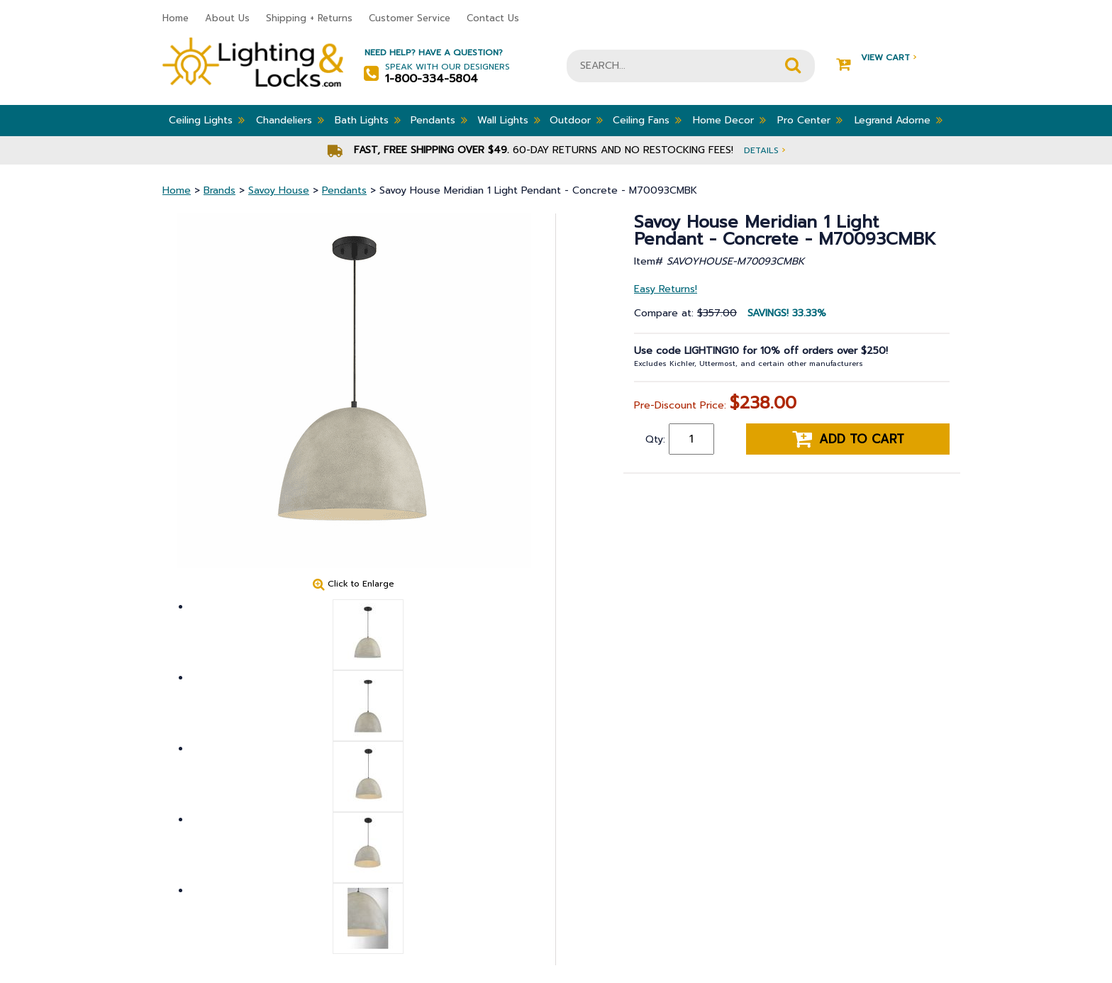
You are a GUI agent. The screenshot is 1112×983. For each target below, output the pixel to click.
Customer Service (409, 18)
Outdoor (576, 120)
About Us (227, 18)
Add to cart (848, 439)
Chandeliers (290, 120)
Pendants (439, 120)
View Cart (876, 58)
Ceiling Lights (207, 120)
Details (764, 150)
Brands (219, 190)
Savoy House (278, 190)
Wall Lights (508, 120)
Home (175, 18)
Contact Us (493, 18)
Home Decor (729, 120)
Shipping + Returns (309, 18)
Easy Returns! (665, 289)
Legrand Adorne (899, 120)
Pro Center (810, 120)
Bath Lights (368, 120)
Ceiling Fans (647, 120)
